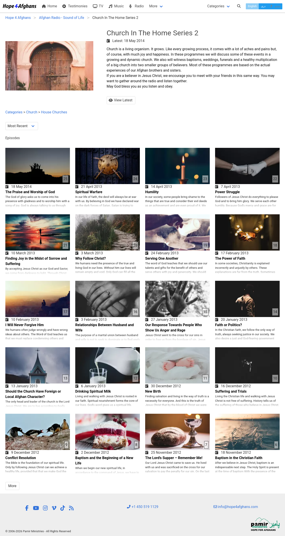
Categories (215, 6)
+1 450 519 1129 (142, 507)
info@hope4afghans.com (236, 507)
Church (31, 112)
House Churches (54, 112)
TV (98, 6)
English (252, 6)
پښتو (275, 6)
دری (263, 6)
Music (116, 6)
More (153, 6)
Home (49, 6)
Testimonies (74, 6)
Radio (136, 6)
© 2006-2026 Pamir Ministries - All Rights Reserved (38, 531)
